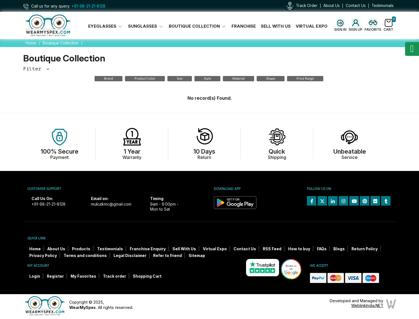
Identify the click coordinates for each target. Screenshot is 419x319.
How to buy (299, 249)
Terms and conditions (85, 255)
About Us (331, 5)
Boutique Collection (61, 43)
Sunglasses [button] (146, 26)
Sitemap (197, 255)
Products (81, 249)
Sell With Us (276, 26)
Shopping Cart (147, 276)
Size (179, 78)
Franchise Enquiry (148, 249)
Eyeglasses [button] (105, 26)
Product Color (144, 78)
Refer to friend (167, 255)
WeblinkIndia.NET (367, 305)
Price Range (305, 78)
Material (238, 78)
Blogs (339, 249)
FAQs (322, 249)
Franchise (244, 26)
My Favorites (83, 276)
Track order (114, 276)
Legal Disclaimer (130, 255)
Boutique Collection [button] (198, 26)
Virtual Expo (312, 26)
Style (207, 78)
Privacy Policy (43, 255)
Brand (108, 78)
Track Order (306, 5)
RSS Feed (272, 249)
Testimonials (383, 5)
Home (30, 43)
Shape (270, 78)
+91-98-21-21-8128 (88, 6)
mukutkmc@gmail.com (111, 204)
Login (34, 276)
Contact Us (356, 5)
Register (55, 276)
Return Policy (364, 249)
